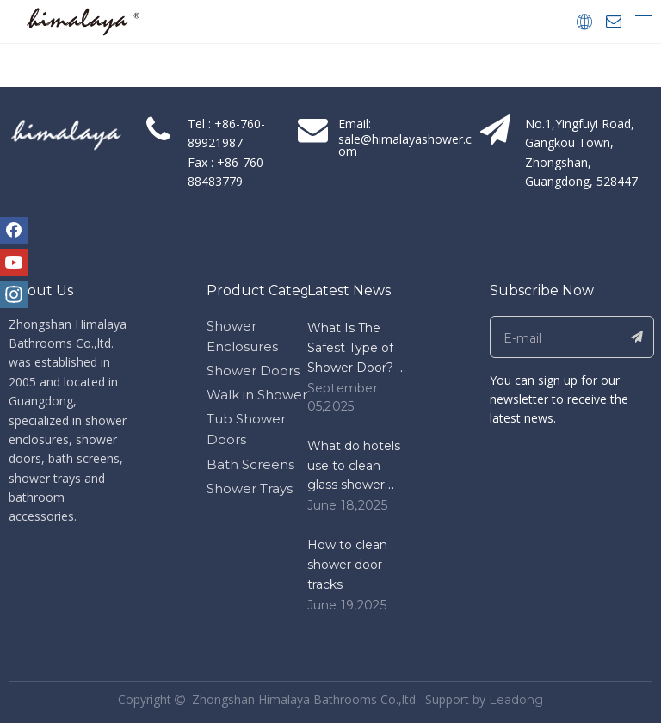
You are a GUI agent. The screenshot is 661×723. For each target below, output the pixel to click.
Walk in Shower (257, 394)
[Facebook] (14, 230)
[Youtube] (14, 262)
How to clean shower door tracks (347, 564)
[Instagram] (14, 294)
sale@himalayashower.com (405, 145)
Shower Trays (250, 488)
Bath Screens (250, 464)
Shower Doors (253, 370)
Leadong (516, 700)
